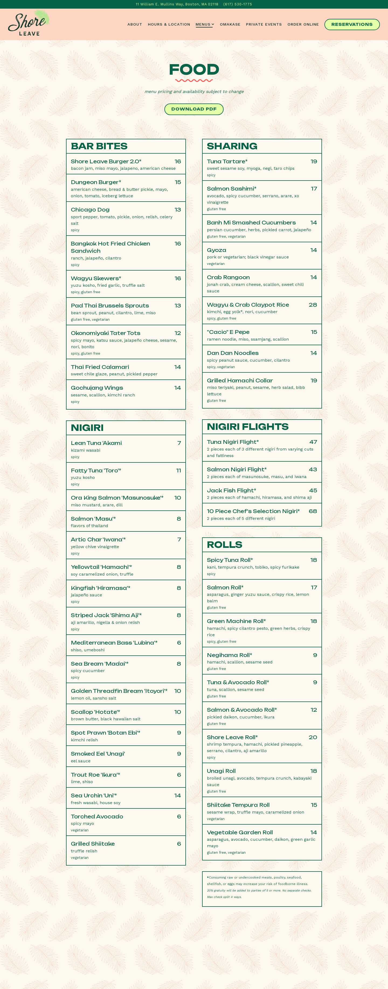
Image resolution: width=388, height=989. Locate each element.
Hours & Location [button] (169, 24)
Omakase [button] (230, 24)
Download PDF (194, 109)
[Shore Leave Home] (27, 24)
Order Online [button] (303, 24)
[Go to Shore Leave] (177, 4)
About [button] (134, 24)
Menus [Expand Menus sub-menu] (205, 23)
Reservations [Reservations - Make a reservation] (352, 24)
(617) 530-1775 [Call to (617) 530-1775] (237, 4)
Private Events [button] (264, 24)
